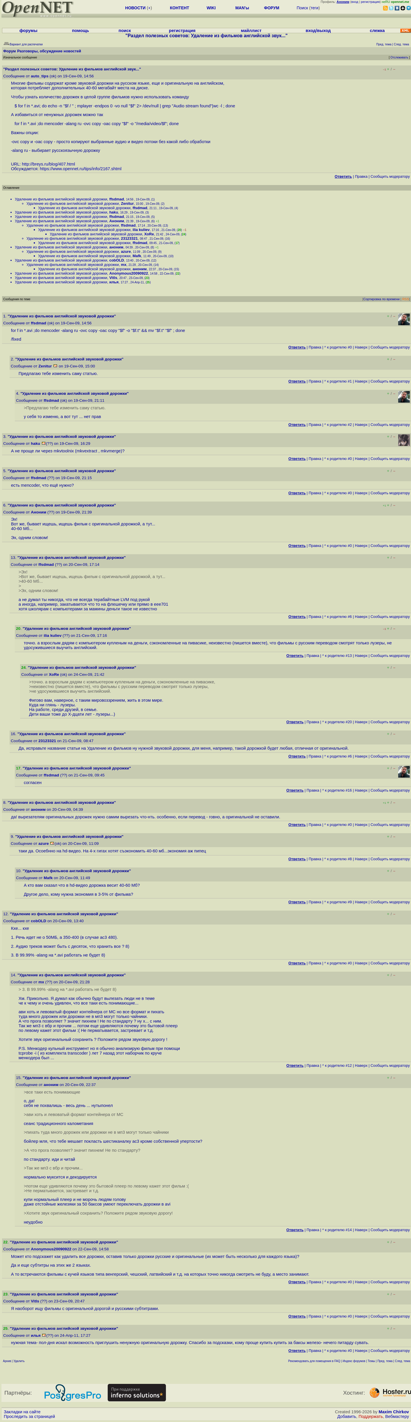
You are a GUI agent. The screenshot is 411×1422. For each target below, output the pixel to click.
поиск (124, 30)
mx (123, 264)
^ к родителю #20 (337, 722)
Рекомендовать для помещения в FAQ (314, 1361)
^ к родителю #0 (338, 347)
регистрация (370, 1)
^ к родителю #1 (338, 381)
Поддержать (371, 1416)
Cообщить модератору (390, 176)
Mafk (136, 256)
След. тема (402, 1361)
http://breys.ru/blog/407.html (48, 164)
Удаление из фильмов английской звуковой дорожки (61, 199)
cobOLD (116, 260)
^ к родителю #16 (337, 790)
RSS (405, 299)
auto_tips (39, 76)
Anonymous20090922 (128, 273)
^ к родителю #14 (337, 1230)
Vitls (113, 277)
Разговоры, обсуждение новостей (49, 51)
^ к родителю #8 (338, 859)
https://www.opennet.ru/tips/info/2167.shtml (81, 168)
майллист (251, 30)
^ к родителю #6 (338, 616)
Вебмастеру (397, 1416)
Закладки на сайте (22, 1411)
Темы (371, 1361)
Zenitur (127, 203)
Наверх (361, 347)
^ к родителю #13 (337, 655)
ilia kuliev (141, 229)
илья (113, 282)
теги (314, 8)
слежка (377, 30)
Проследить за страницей (29, 1416)
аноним (116, 247)
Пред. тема (385, 1361)
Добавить (346, 1416)
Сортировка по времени (381, 299)
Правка (361, 176)
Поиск (302, 8)
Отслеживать (399, 57)
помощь (80, 30)
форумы (29, 30)
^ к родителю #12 (337, 1065)
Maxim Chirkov (394, 1411)
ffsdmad (116, 199)
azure (126, 251)
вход (354, 1)
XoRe (149, 234)
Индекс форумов (354, 1361)
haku (113, 212)
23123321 (129, 238)
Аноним (116, 221)
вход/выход (318, 30)
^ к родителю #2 (338, 424)
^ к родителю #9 (338, 902)
